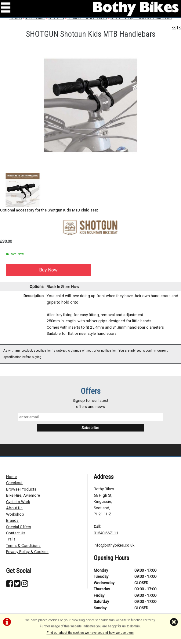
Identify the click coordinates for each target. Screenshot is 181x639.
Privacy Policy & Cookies (27, 551)
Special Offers (18, 527)
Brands (12, 520)
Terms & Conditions (23, 545)
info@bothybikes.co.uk (114, 545)
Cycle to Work (18, 501)
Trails (11, 539)
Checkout (14, 482)
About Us (14, 508)
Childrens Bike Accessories (87, 18)
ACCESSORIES (35, 18)
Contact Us (15, 533)
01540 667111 (106, 533)
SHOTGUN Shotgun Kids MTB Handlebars (141, 18)
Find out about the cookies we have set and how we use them (90, 633)
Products (15, 18)
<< (174, 27)
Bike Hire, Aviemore (23, 495)
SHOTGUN (56, 18)
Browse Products (21, 489)
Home (11, 476)
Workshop (15, 514)
